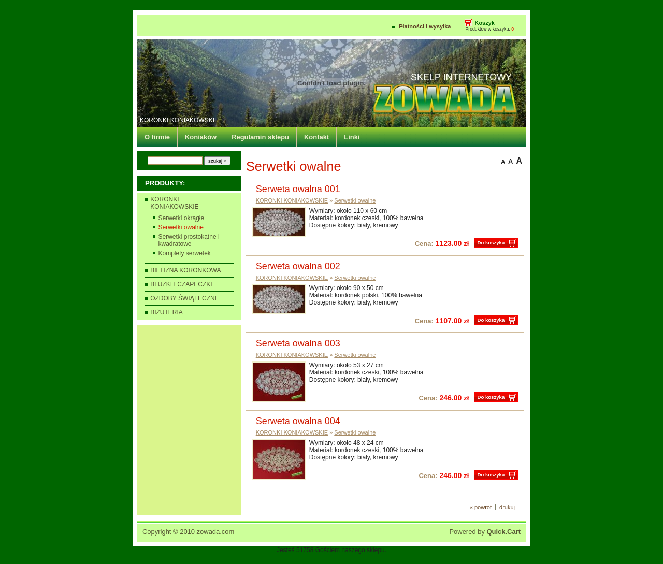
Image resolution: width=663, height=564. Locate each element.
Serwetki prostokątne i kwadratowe (189, 240)
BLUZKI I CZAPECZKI (181, 284)
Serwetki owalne (181, 227)
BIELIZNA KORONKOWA (185, 270)
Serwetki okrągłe (181, 218)
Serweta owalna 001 (298, 189)
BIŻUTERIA (166, 312)
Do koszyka (491, 242)
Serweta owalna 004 (298, 421)
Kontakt (316, 137)
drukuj (507, 507)
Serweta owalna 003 (298, 343)
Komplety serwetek (184, 253)
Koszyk (484, 23)
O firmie (157, 137)
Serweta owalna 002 (298, 266)
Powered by (485, 532)
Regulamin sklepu (260, 137)
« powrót (481, 507)
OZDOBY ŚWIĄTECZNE (184, 298)
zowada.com (216, 532)
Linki (351, 137)
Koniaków (201, 137)
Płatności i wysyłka (425, 26)
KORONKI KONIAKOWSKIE (179, 120)
